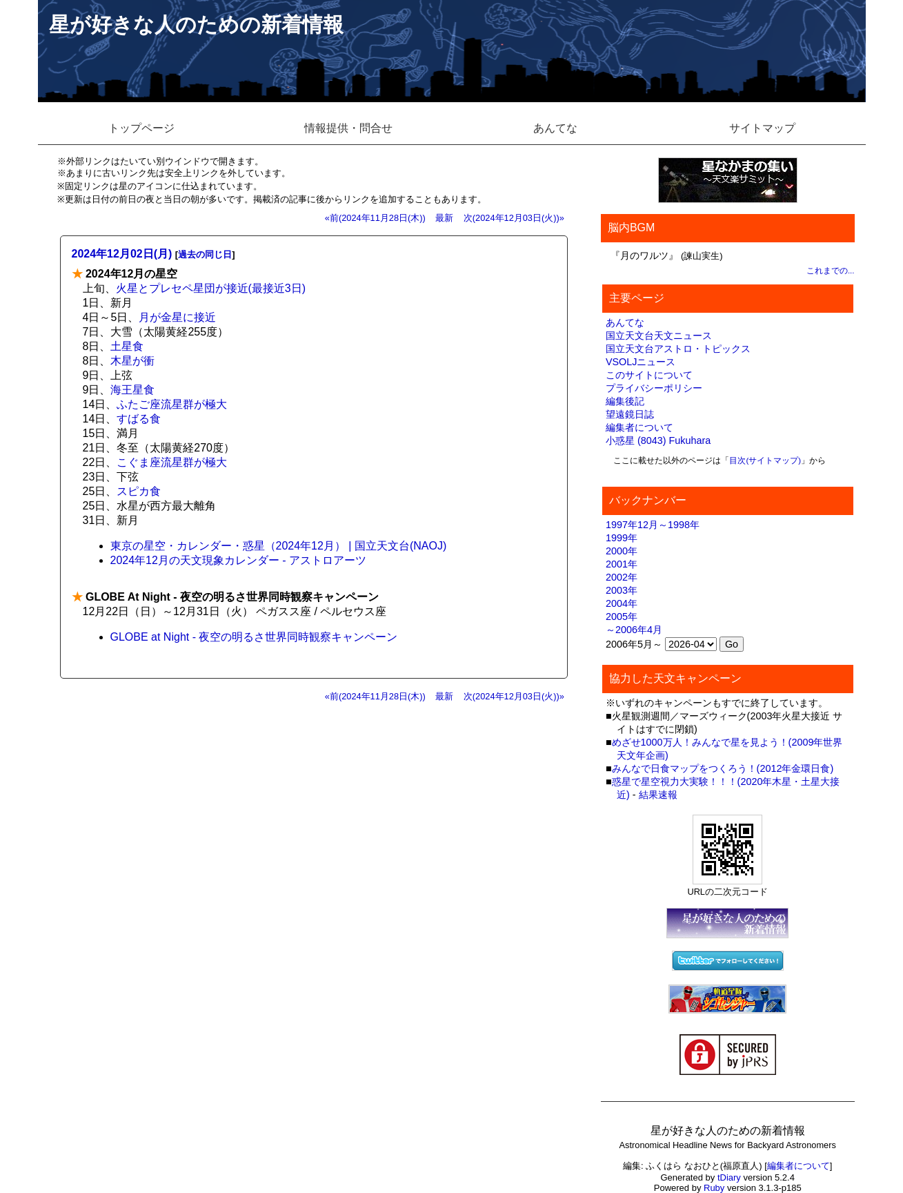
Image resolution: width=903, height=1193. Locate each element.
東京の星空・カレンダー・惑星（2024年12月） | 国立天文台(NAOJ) (278, 546)
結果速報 (658, 794)
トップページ (141, 128)
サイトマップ (762, 128)
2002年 (621, 577)
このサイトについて (649, 374)
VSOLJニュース (641, 361)
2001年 (621, 564)
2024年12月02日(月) (122, 254)
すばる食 (139, 419)
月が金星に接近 (177, 317)
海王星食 (132, 390)
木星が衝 (132, 361)
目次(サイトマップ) (765, 460)
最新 (444, 218)
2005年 (621, 616)
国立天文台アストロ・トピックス (678, 348)
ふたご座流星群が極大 (172, 404)
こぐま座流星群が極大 (172, 462)
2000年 (621, 550)
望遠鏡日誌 (630, 414)
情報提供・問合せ (348, 128)
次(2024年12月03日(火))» (514, 218)
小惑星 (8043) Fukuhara (658, 440)
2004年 (621, 603)
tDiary (729, 1177)
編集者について (639, 427)
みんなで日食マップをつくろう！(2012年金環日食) (723, 768)
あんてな (555, 128)
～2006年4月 (634, 629)
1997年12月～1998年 (652, 524)
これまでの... (830, 270)
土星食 (126, 346)
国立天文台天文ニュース (659, 335)
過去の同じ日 (205, 254)
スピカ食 (139, 491)
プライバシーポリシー (654, 388)
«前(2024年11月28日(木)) (375, 218)
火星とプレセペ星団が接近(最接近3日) (211, 288)
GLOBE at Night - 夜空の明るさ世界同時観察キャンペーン (254, 637)
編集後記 (625, 401)
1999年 (621, 537)
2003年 (621, 590)
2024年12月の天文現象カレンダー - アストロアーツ (238, 560)
